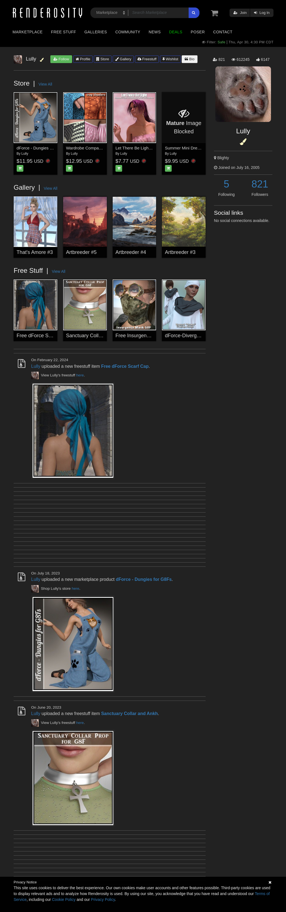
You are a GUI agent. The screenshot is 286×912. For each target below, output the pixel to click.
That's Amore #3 (35, 252)
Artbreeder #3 (180, 252)
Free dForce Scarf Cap (42, 335)
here (80, 375)
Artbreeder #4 (130, 252)
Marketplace (28, 32)
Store (102, 59)
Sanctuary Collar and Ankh (95, 335)
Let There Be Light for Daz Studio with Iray (154, 148)
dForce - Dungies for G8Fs (41, 148)
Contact (222, 32)
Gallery (123, 59)
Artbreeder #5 (81, 252)
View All (45, 84)
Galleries (95, 32)
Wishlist (170, 59)
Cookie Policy (64, 899)
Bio (189, 59)
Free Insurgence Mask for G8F (149, 335)
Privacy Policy (103, 899)
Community (127, 32)
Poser (198, 32)
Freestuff (147, 59)
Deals (176, 32)
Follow (61, 59)
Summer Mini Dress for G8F (191, 148)
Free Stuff (63, 32)
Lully (24, 154)
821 (260, 184)
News (155, 32)
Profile (83, 59)
